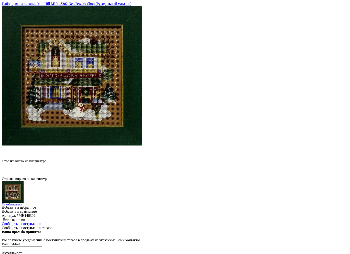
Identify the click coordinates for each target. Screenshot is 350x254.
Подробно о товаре (12, 204)
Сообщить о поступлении (21, 224)
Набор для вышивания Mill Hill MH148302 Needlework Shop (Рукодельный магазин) (66, 4)
